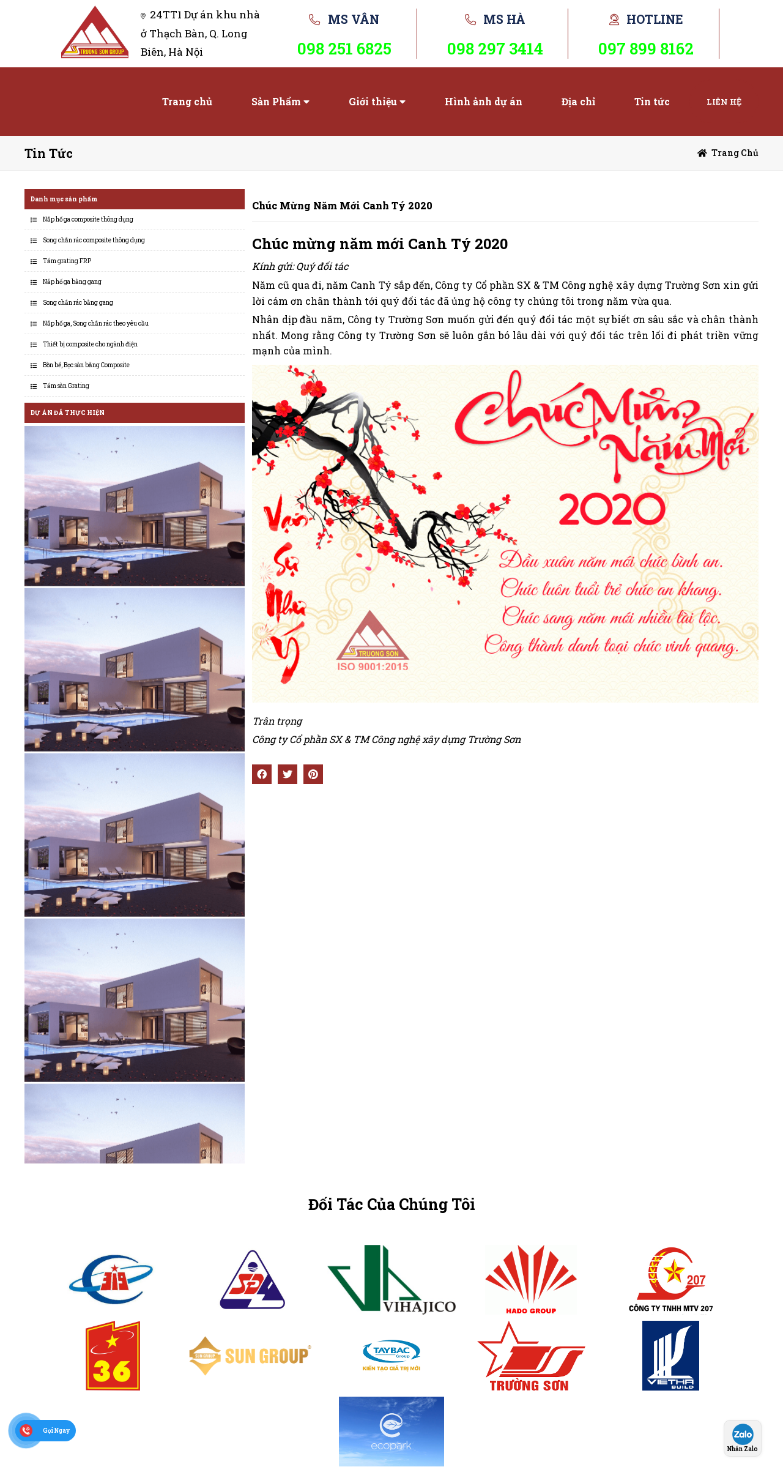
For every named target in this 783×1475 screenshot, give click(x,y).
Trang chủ (187, 101)
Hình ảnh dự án (483, 101)
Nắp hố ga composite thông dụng (88, 219)
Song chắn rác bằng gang (78, 303)
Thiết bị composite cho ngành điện (90, 344)
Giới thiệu (373, 101)
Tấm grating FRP (67, 261)
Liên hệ (724, 101)
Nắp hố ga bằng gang (72, 282)
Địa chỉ (578, 101)
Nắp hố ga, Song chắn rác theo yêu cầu (96, 323)
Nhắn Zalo (742, 1449)
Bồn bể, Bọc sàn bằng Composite (86, 365)
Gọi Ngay (56, 1431)
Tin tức (652, 101)
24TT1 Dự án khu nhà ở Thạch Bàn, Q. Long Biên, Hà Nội (200, 33)
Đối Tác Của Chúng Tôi (391, 1204)
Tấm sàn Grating (66, 386)
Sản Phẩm (276, 101)
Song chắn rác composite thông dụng (94, 240)
